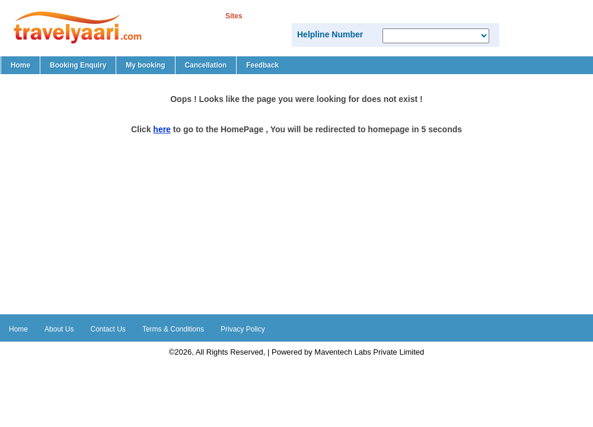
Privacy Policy (243, 329)
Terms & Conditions (173, 329)
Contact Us (108, 329)
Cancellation (206, 65)
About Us (59, 329)
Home (20, 65)
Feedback (262, 65)
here (162, 129)
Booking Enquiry (78, 65)
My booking (145, 65)
